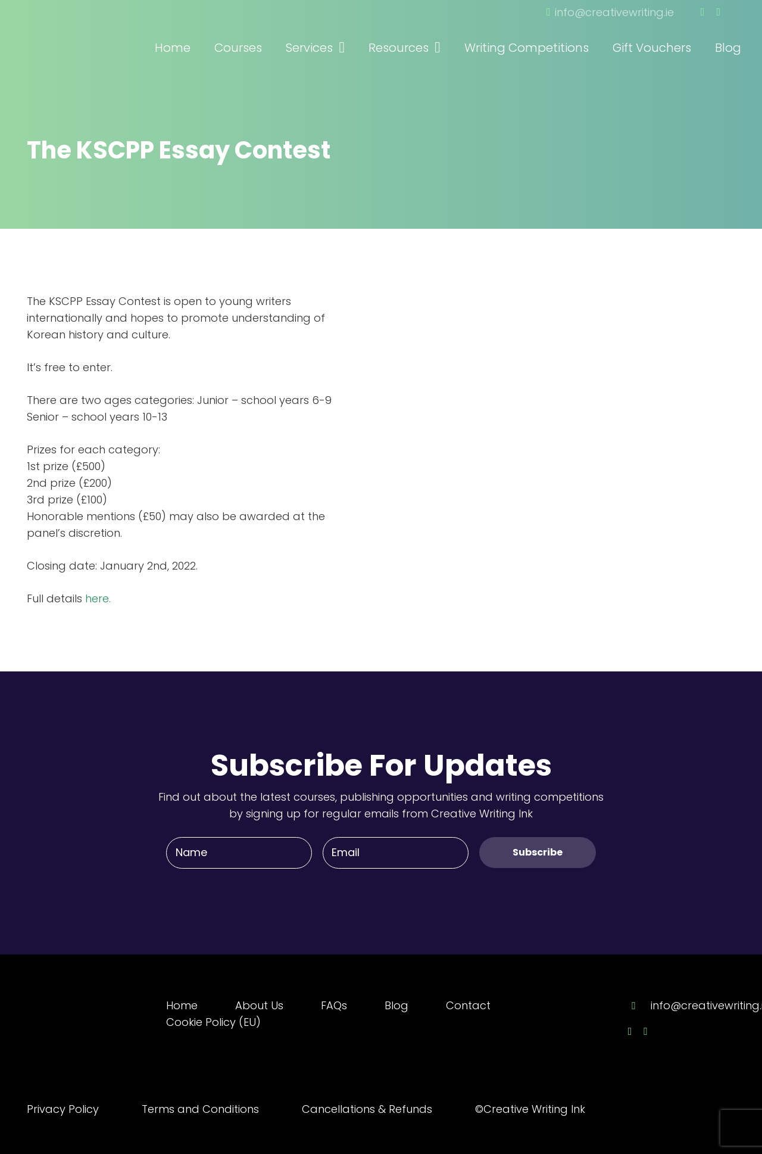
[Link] (92, 31)
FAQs (334, 1005)
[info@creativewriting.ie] (639, 1005)
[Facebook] (703, 12)
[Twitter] (718, 12)
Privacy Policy (63, 1109)
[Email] (396, 852)
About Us (259, 1005)
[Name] (239, 852)
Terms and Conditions (200, 1109)
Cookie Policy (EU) (213, 1022)
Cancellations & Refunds (367, 1109)
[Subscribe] (537, 852)
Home (182, 1005)
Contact (468, 1005)
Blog (396, 1005)
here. (98, 598)
